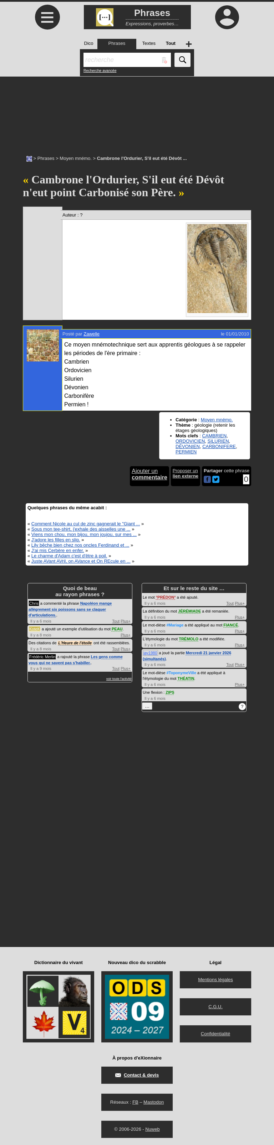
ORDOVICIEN (190, 441)
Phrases (46, 158)
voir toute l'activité (119, 679)
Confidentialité (215, 1033)
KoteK (34, 629)
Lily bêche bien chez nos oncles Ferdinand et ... (80, 545)
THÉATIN (185, 678)
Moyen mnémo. (76, 158)
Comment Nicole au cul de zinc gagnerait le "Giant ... (85, 523)
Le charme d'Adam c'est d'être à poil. (69, 555)
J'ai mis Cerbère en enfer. (57, 550)
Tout (116, 621)
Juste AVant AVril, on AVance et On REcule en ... (81, 561)
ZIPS (170, 692)
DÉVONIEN (188, 446)
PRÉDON (165, 597)
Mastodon (153, 1102)
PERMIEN (186, 451)
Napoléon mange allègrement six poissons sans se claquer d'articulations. (70, 609)
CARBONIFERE (219, 446)
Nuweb (152, 1129)
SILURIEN (218, 441)
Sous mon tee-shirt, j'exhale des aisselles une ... (81, 529)
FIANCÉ (230, 625)
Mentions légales (215, 979)
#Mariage (175, 625)
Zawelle (91, 334)
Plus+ (126, 621)
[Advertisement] (137, 112)
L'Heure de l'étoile (75, 643)
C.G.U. (215, 1006)
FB (135, 1102)
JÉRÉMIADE (189, 611)
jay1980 (150, 653)
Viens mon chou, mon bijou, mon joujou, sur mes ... (84, 534)
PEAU (117, 629)
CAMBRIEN (214, 435)
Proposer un (185, 473)
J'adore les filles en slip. (55, 539)
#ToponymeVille (181, 673)
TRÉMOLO (188, 639)
